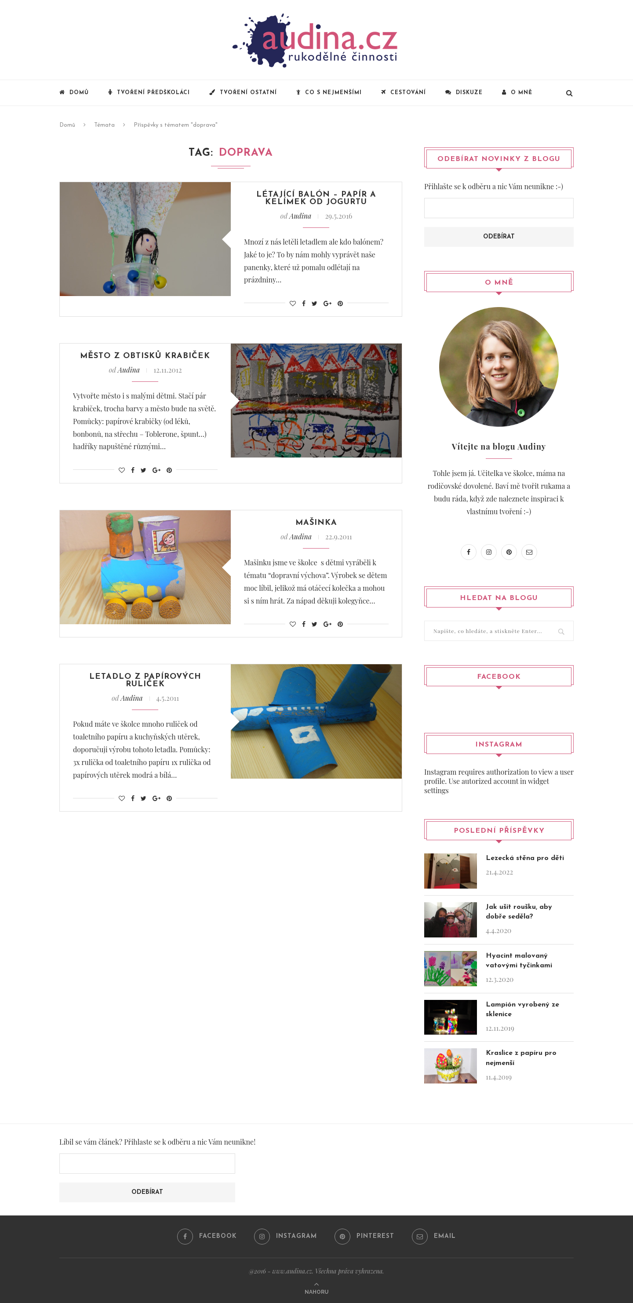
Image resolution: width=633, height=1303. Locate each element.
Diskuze (464, 92)
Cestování (403, 92)
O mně (517, 92)
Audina (300, 217)
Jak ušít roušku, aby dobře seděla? (519, 911)
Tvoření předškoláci (149, 92)
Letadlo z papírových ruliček (145, 685)
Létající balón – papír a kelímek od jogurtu (316, 199)
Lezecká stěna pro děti (525, 857)
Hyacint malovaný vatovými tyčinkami (519, 960)
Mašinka (316, 526)
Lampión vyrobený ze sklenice (522, 1009)
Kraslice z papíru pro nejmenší (521, 1057)
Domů (74, 92)
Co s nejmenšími (329, 92)
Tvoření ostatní (243, 92)
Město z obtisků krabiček (145, 358)
